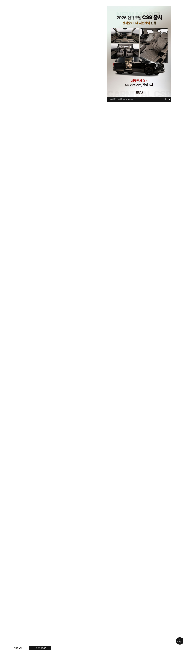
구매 (61, 5)
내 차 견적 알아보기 (40, 648)
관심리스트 (161, 5)
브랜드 (37, 5)
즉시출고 (102, 5)
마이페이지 (170, 5)
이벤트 (117, 5)
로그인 (154, 5)
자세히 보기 (18, 648)
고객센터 (132, 5)
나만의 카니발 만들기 (80, 5)
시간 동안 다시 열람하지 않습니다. (121, 99)
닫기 (167, 99)
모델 (50, 5)
